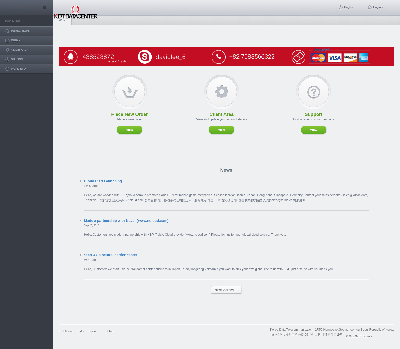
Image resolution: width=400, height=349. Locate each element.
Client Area (108, 331)
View (129, 130)
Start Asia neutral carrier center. (111, 255)
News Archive (226, 290)
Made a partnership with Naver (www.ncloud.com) (126, 221)
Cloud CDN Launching (103, 181)
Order (81, 331)
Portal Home (66, 331)
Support (92, 331)
